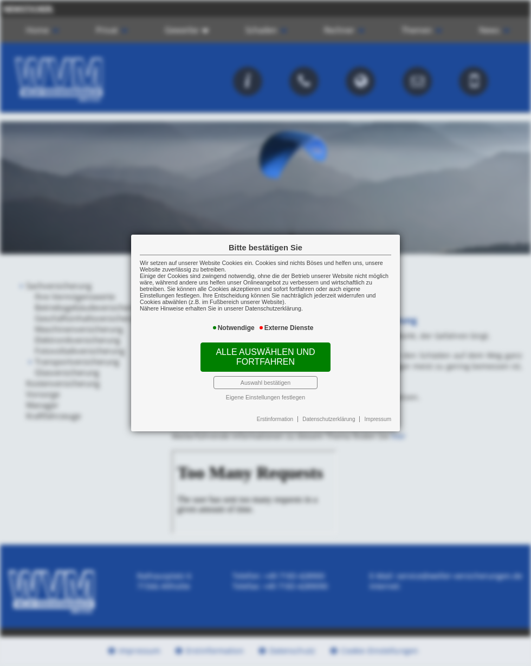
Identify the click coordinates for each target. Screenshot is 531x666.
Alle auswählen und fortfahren (265, 356)
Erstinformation (275, 419)
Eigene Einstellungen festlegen (265, 397)
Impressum (378, 419)
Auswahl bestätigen (265, 382)
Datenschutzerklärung (328, 419)
